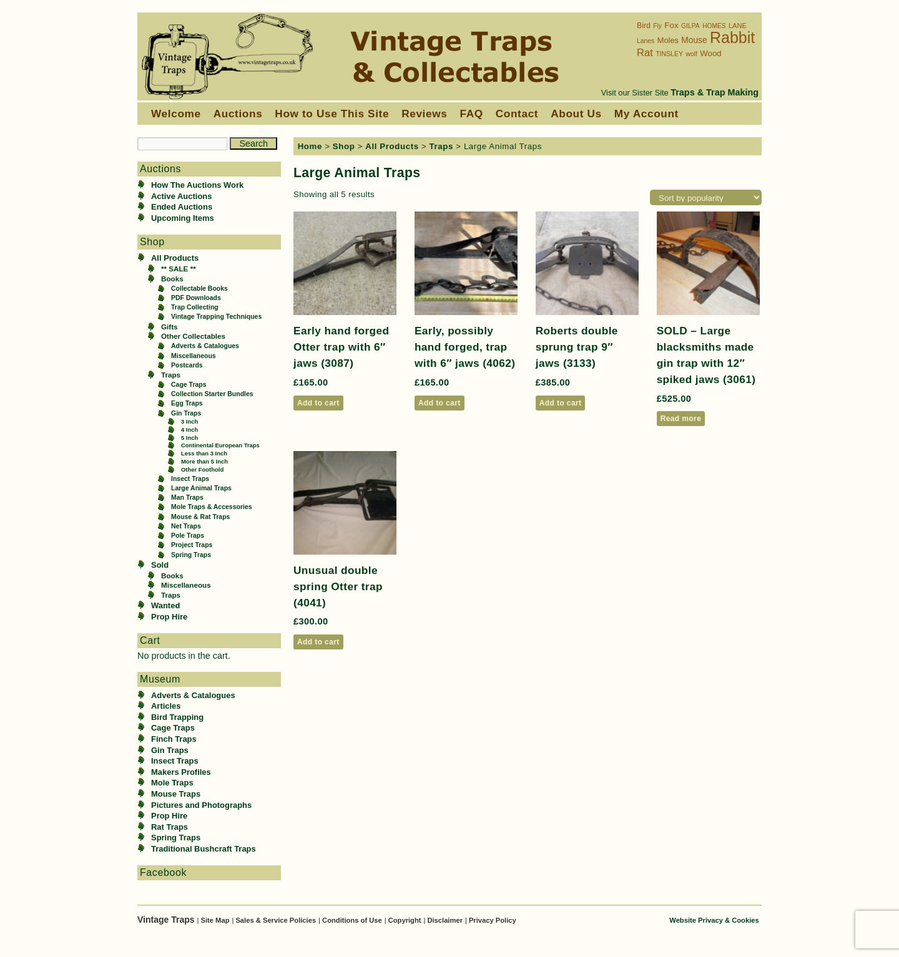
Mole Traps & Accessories (211, 506)
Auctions (238, 113)
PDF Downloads (196, 297)
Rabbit (732, 37)
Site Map (214, 920)
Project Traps (191, 545)
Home (310, 146)
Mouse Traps (175, 794)
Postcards (187, 365)
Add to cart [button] (318, 403)
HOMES (713, 25)
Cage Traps (189, 384)
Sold (160, 565)
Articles (166, 706)
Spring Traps (191, 554)
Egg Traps (187, 403)
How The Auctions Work (197, 185)
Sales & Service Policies (275, 920)
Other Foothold (202, 469)
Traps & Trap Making (715, 92)
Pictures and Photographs (201, 805)
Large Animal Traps (201, 488)
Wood (710, 53)
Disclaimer (445, 920)
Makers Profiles (181, 772)
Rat (645, 53)
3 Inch (189, 421)
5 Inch (189, 437)
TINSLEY (669, 53)
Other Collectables (193, 336)
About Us (576, 113)
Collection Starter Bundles (212, 394)
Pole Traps (187, 535)
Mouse (694, 40)
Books (172, 278)
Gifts (169, 327)
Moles (668, 40)
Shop (344, 146)
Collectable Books (199, 288)
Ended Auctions (181, 206)
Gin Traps (186, 413)
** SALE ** (178, 269)
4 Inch (189, 429)
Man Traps (187, 497)
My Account (646, 113)
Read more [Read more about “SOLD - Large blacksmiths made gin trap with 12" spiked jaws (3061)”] (681, 418)
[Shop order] (706, 197)
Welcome (176, 113)
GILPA (690, 25)
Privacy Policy (492, 920)
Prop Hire (169, 616)
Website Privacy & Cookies (714, 920)
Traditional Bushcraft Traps (203, 848)
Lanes (645, 40)
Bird (644, 25)
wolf (691, 54)
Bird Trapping (177, 717)
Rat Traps (169, 827)
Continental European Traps (220, 445)
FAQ (471, 113)
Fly (657, 25)
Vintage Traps (167, 920)
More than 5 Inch (204, 461)
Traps (170, 375)
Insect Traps (190, 478)
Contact (517, 113)
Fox (671, 25)
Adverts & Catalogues (205, 345)
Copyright (404, 920)
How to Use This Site (332, 113)
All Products (175, 258)
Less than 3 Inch (204, 453)
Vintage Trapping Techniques (216, 316)
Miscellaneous (193, 355)
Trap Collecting (195, 307)
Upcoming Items (182, 218)
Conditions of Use (352, 920)
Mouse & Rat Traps (200, 516)
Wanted (165, 605)
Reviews (424, 113)
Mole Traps (172, 782)
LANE (738, 25)
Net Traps (186, 526)
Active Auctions (181, 196)
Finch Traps (174, 739)
